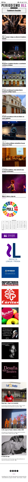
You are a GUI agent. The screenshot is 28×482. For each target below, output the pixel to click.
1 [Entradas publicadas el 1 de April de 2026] (10, 223)
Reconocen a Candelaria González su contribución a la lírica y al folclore (14, 64)
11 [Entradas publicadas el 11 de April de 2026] (21, 224)
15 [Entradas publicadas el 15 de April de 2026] (10, 225)
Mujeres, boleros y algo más (8, 196)
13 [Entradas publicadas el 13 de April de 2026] (3, 225)
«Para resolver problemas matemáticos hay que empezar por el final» (13, 144)
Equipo (14, 473)
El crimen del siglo (6, 456)
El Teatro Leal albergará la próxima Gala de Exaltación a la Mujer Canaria (12, 91)
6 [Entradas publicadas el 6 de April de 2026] (3, 224)
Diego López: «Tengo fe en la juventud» (10, 403)
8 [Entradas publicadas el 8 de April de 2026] (10, 224)
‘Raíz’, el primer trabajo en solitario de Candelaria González (14, 37)
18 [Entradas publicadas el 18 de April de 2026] (21, 225)
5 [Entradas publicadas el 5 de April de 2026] (24, 223)
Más (21, 406)
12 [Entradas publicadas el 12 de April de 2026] (24, 224)
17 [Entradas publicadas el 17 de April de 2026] (17, 225)
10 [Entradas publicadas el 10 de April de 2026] (17, 224)
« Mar (3, 229)
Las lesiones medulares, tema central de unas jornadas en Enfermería (13, 170)
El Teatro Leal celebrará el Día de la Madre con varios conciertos (13, 117)
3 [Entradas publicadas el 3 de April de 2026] (17, 223)
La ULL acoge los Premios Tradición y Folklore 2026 (13, 430)
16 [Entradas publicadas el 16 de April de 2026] (14, 225)
